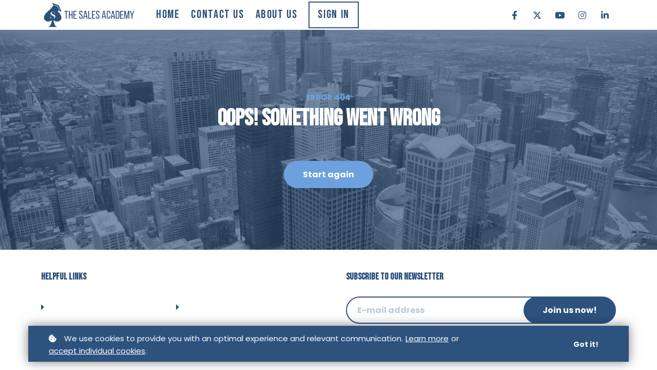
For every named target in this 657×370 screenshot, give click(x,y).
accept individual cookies (97, 351)
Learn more (427, 339)
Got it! (585, 345)
